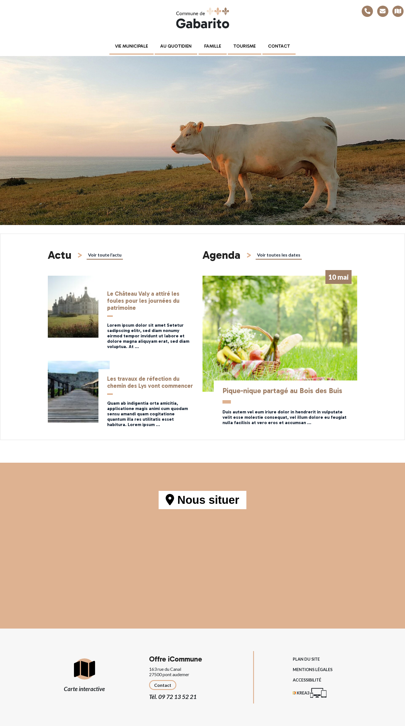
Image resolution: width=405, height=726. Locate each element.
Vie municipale (131, 46)
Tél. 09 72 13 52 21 (173, 696)
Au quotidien (176, 46)
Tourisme (244, 46)
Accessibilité (307, 680)
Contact (279, 46)
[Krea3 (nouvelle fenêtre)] (310, 693)
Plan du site (306, 659)
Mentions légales (312, 669)
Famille (212, 46)
